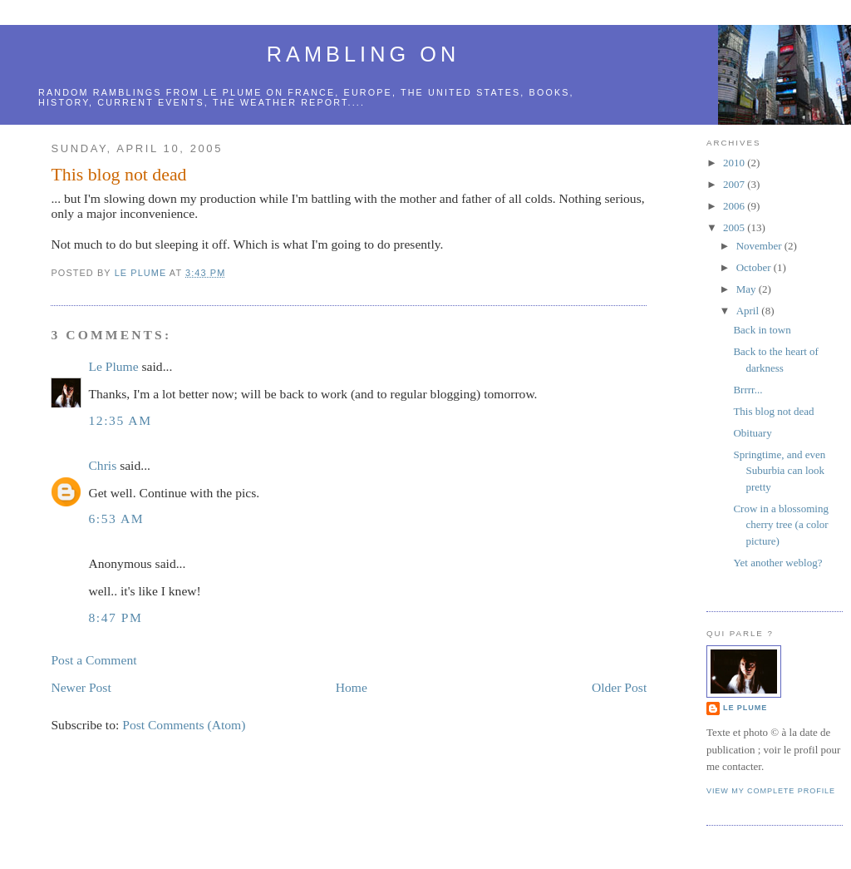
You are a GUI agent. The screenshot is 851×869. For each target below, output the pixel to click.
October (755, 267)
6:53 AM (116, 518)
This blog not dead (773, 411)
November (760, 245)
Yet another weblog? (777, 562)
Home (351, 687)
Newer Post (81, 687)
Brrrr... (747, 389)
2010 (735, 162)
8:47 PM (115, 617)
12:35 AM (119, 420)
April (749, 310)
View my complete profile (770, 791)
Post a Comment (93, 660)
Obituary (752, 433)
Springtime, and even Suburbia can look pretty (779, 470)
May (747, 289)
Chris (102, 465)
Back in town (761, 329)
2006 (735, 206)
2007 (735, 184)
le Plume (233, 92)
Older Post (619, 687)
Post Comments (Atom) (183, 725)
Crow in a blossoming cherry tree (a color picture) (780, 524)
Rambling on (363, 54)
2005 (735, 227)
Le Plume (113, 366)
